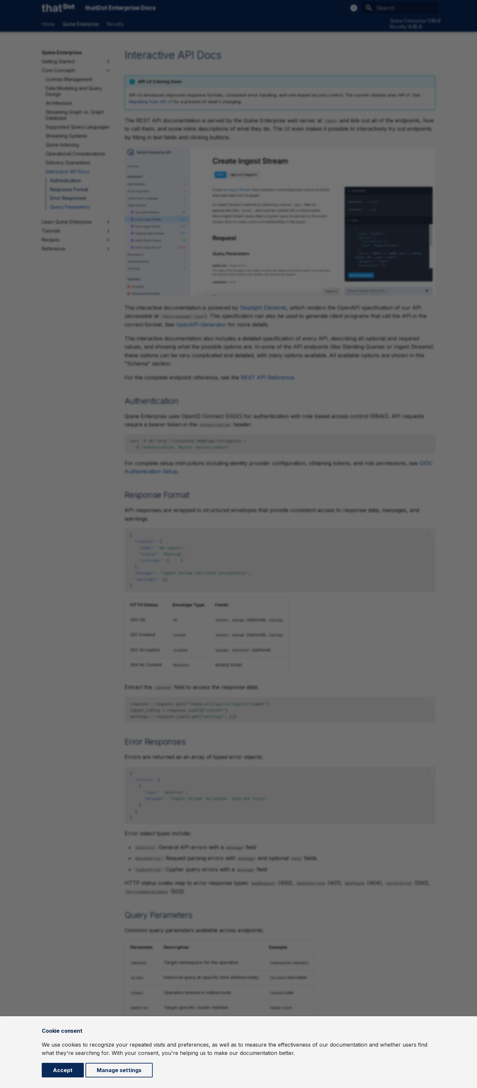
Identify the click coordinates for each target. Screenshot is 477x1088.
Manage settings (119, 1070)
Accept (63, 1070)
